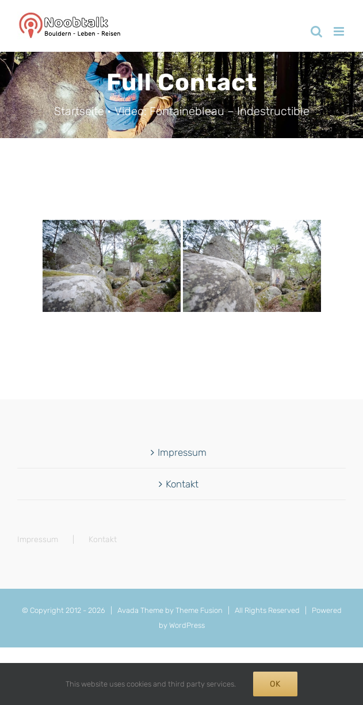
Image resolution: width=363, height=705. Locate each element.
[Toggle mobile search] (316, 31)
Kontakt (182, 484)
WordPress (187, 625)
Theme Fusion (199, 610)
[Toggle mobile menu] (340, 31)
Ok (275, 684)
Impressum (182, 452)
